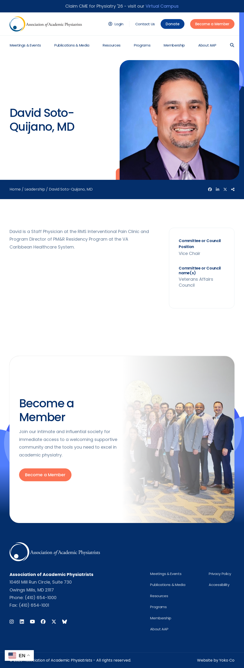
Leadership (35, 189)
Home (15, 189)
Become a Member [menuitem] (212, 23)
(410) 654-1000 (40, 598)
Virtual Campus (162, 6)
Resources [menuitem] (112, 45)
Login (119, 23)
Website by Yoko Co (215, 660)
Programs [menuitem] (142, 45)
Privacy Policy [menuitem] (220, 573)
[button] (232, 45)
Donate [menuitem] (172, 23)
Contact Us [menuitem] (145, 23)
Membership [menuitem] (174, 45)
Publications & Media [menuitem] (71, 45)
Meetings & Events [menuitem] (25, 45)
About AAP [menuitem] (207, 45)
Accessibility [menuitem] (219, 584)
